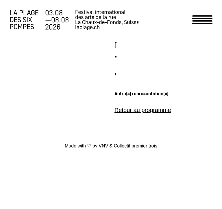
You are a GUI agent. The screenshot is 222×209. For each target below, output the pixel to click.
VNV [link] (103, 145)
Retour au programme (142, 110)
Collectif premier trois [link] (135, 145)
